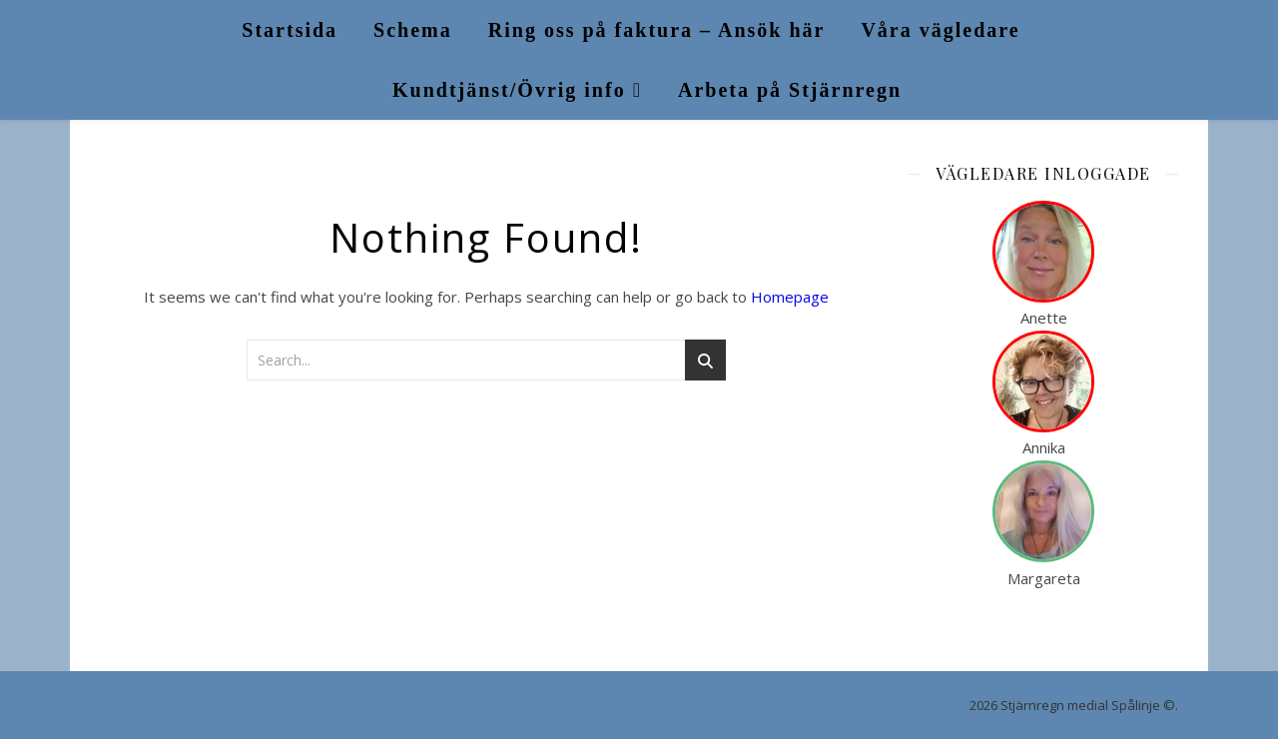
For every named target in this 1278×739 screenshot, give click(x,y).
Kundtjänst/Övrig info (509, 90)
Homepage (790, 297)
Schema (412, 30)
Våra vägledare (940, 30)
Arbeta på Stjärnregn (790, 90)
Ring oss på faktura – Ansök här (657, 30)
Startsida (289, 30)
